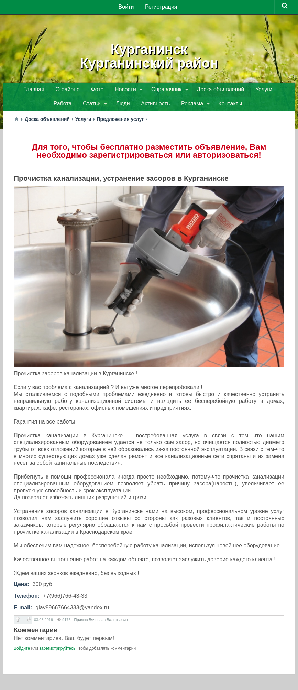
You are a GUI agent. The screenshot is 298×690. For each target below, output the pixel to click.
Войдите (22, 650)
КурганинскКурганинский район (149, 55)
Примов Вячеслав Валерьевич (101, 622)
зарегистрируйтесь (57, 650)
